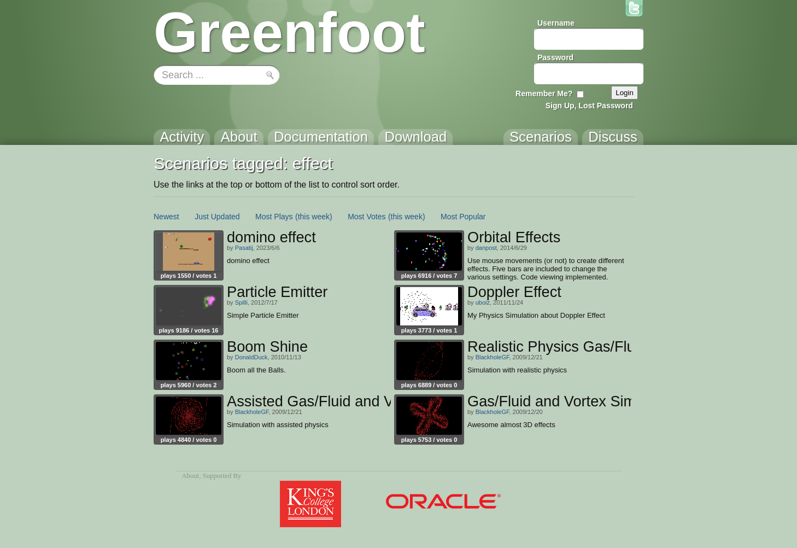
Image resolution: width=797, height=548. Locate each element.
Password (555, 57)
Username (556, 23)
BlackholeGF (492, 357)
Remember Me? (543, 93)
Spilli (241, 302)
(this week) (313, 216)
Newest (166, 216)
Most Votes (366, 216)
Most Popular (463, 216)
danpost (486, 247)
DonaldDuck (251, 357)
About (190, 476)
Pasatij (244, 247)
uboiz (483, 302)
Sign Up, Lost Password (589, 105)
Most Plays (273, 216)
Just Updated (217, 216)
